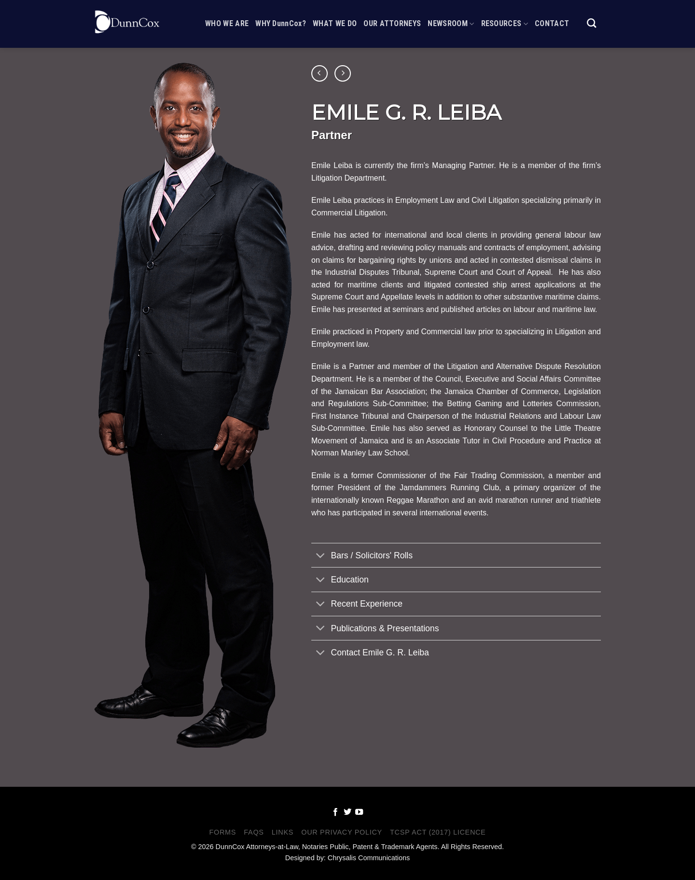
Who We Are (227, 18)
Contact (552, 18)
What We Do (335, 18)
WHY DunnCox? (280, 18)
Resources (504, 18)
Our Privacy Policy (341, 832)
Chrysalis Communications (369, 858)
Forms (222, 832)
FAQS (254, 832)
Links (282, 832)
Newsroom (451, 18)
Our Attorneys (392, 18)
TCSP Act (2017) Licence (438, 832)
